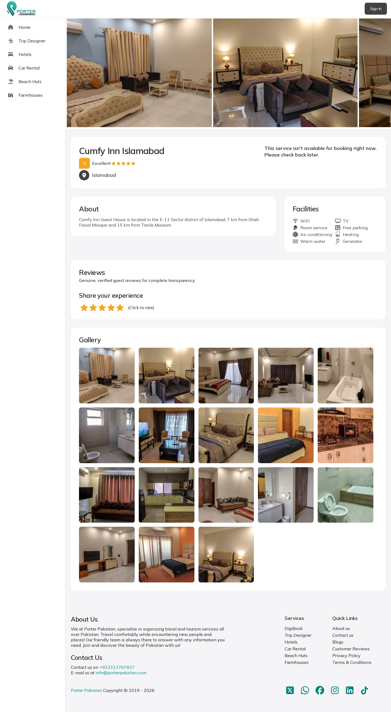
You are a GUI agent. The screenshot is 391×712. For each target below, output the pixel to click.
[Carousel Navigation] (228, 73)
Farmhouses (297, 662)
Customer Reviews (351, 648)
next (369, 73)
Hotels (291, 642)
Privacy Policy (346, 655)
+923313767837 (117, 667)
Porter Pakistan (86, 690)
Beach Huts (296, 655)
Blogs (337, 642)
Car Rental (295, 648)
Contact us (343, 635)
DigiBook (294, 628)
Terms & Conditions (351, 662)
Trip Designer (298, 635)
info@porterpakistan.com (121, 672)
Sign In (375, 8)
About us (341, 628)
